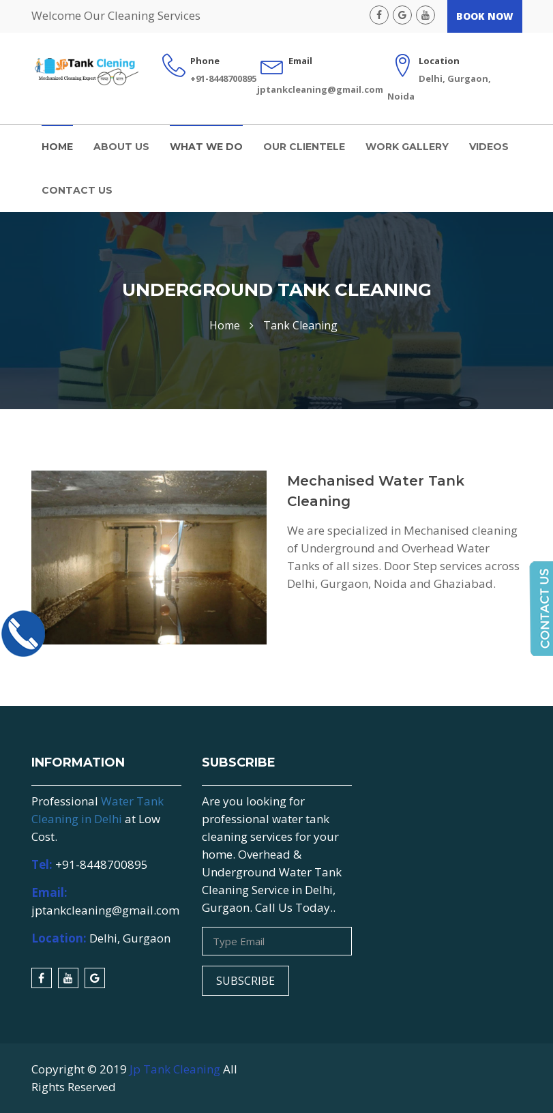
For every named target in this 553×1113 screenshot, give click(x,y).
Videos (489, 146)
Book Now (484, 16)
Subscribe (245, 980)
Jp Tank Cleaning (175, 1069)
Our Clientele (304, 146)
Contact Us (77, 190)
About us (121, 146)
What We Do (206, 146)
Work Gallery (407, 146)
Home (57, 146)
